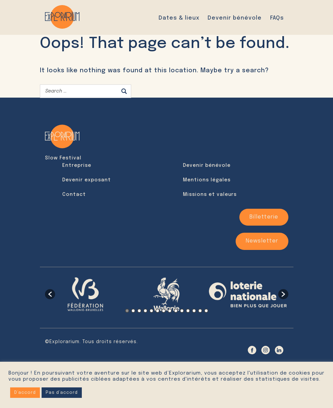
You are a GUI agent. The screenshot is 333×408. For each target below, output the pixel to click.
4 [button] (145, 310)
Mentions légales (207, 180)
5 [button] (151, 310)
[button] (50, 294)
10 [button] (182, 310)
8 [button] (170, 310)
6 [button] (158, 310)
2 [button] (133, 310)
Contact (74, 194)
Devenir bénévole (235, 18)
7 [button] (164, 310)
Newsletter (262, 241)
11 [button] (188, 310)
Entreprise (76, 165)
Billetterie (263, 217)
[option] (85, 294)
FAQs (277, 18)
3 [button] (139, 310)
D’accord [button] (25, 392)
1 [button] (127, 310)
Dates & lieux (179, 18)
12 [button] (194, 310)
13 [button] (200, 310)
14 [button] (206, 310)
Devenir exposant (86, 180)
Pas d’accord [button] (62, 392)
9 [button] (176, 310)
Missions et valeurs (210, 194)
